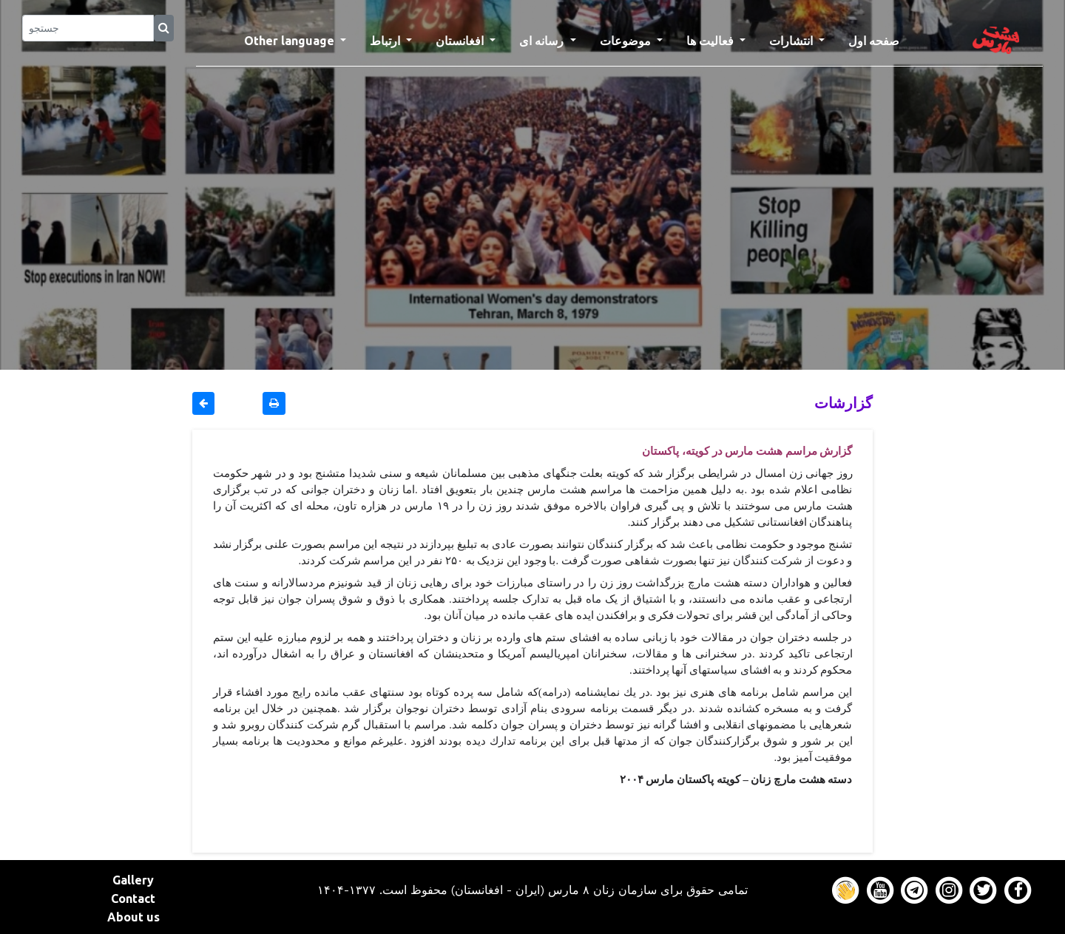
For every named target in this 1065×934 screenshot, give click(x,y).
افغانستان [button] (461, 40)
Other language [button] (290, 40)
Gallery (133, 880)
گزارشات (843, 402)
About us (133, 917)
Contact (133, 898)
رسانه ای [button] (543, 40)
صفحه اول (879, 39)
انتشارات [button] (792, 40)
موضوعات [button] (627, 40)
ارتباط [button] (386, 40)
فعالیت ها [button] (711, 40)
